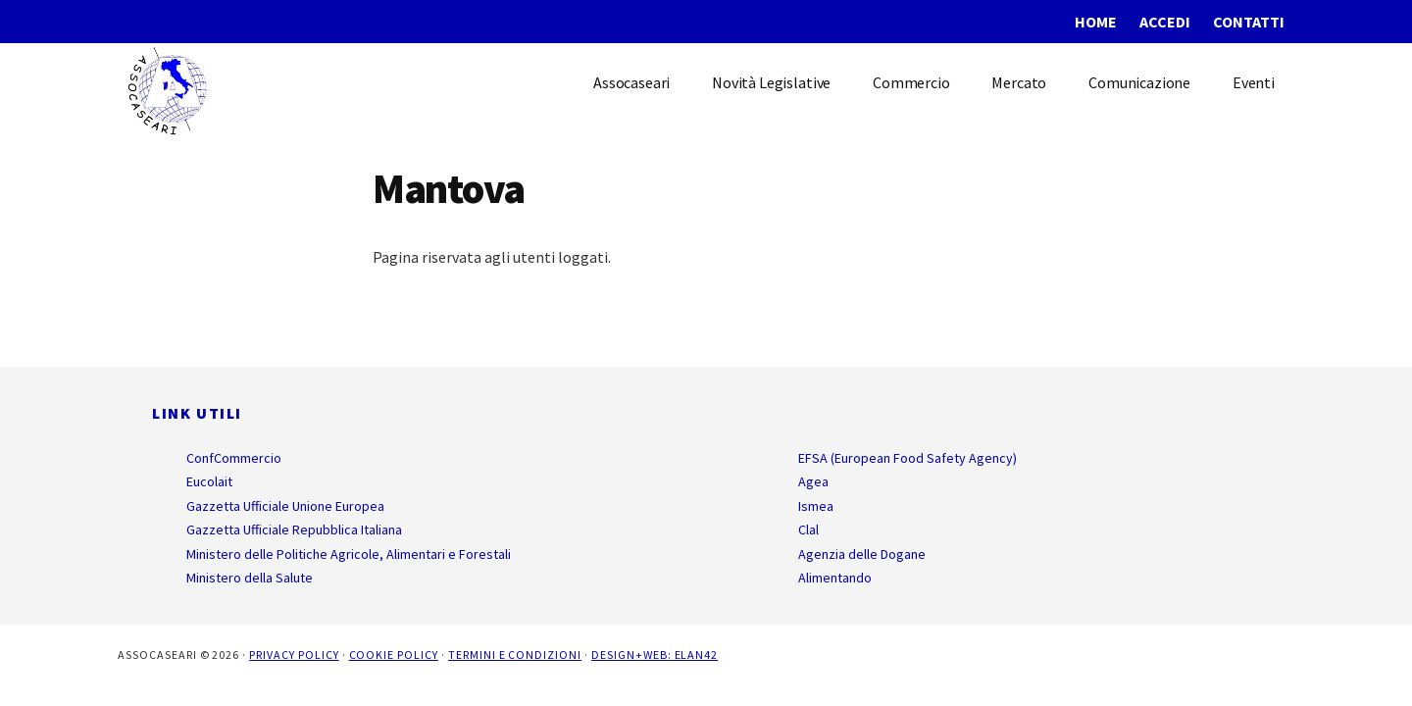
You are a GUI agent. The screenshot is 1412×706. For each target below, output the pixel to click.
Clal (808, 529)
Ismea (815, 506)
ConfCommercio (233, 458)
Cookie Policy (393, 654)
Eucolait (209, 481)
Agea (813, 481)
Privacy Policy (293, 654)
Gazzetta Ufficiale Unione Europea (285, 506)
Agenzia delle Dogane (862, 554)
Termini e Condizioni (514, 654)
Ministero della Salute (249, 577)
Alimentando (835, 577)
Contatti (1249, 21)
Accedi (1164, 21)
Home (1096, 21)
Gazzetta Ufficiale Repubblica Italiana (294, 529)
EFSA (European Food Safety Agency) (907, 458)
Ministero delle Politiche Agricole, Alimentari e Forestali (348, 554)
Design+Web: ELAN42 (654, 654)
